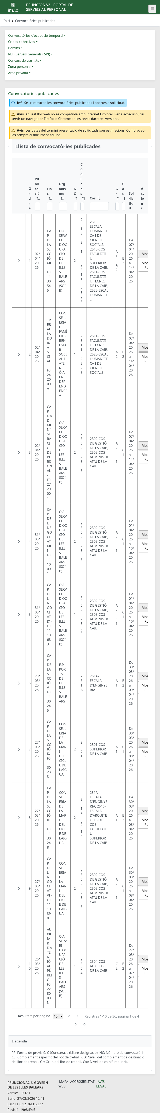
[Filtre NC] (76, 206)
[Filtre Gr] (117, 206)
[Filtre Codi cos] (82, 206)
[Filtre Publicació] (37, 206)
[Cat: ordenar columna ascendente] (122, 186)
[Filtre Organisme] (63, 206)
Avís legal (101, 1084)
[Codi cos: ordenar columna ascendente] (81, 186)
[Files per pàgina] (58, 1016)
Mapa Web (63, 1084)
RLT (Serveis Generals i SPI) (29, 54)
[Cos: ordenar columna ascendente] (99, 186)
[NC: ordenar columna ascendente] (73, 186)
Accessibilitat (82, 1081)
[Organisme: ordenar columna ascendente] (63, 186)
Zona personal (19, 66)
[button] (18, 260)
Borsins (14, 48)
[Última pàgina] (84, 1024)
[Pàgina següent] (76, 1024)
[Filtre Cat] (124, 206)
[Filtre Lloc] (49, 206)
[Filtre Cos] (99, 206)
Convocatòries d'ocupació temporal (35, 35)
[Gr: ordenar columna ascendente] (115, 186)
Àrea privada (18, 73)
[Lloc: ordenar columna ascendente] (50, 186)
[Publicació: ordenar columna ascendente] (37, 186)
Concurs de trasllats (23, 60)
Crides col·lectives (21, 41)
